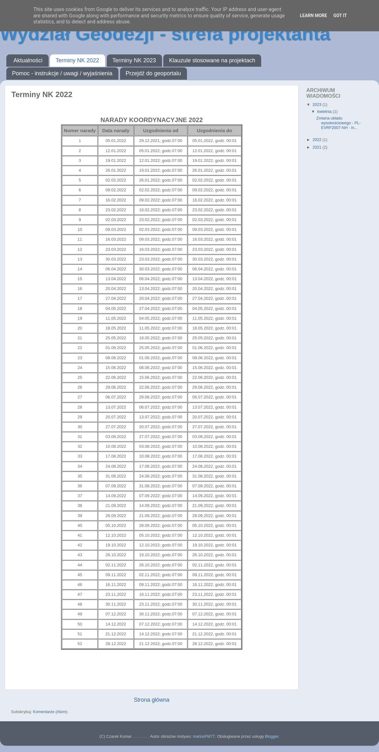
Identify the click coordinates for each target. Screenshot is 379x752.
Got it (340, 15)
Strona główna (152, 700)
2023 (317, 104)
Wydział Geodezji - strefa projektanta (165, 33)
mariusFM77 (204, 736)
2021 (317, 147)
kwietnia (325, 111)
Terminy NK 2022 (77, 60)
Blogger (272, 736)
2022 (317, 140)
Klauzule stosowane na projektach (212, 60)
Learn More (313, 15)
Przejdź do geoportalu (153, 73)
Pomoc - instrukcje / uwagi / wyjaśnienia (62, 73)
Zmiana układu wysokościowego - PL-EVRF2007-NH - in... (338, 123)
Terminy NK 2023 (134, 60)
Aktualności (28, 60)
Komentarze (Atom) (50, 712)
